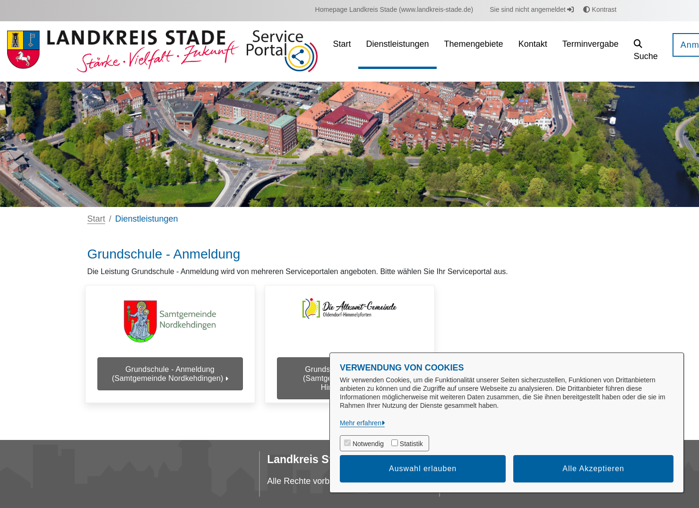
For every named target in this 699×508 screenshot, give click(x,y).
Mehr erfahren (360, 423)
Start (96, 219)
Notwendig (368, 444)
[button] (645, 51)
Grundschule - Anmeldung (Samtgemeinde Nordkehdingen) (170, 373)
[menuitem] (394, 9)
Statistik (411, 444)
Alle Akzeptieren (593, 469)
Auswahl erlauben (423, 469)
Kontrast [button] (599, 9)
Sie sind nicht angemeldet (532, 9)
